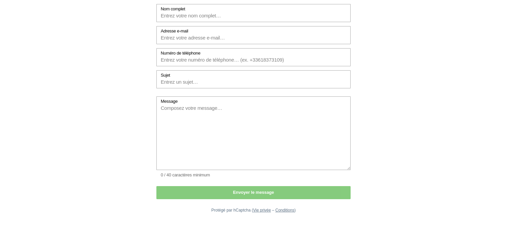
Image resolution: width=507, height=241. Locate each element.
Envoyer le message (253, 192)
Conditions (284, 210)
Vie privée (262, 210)
